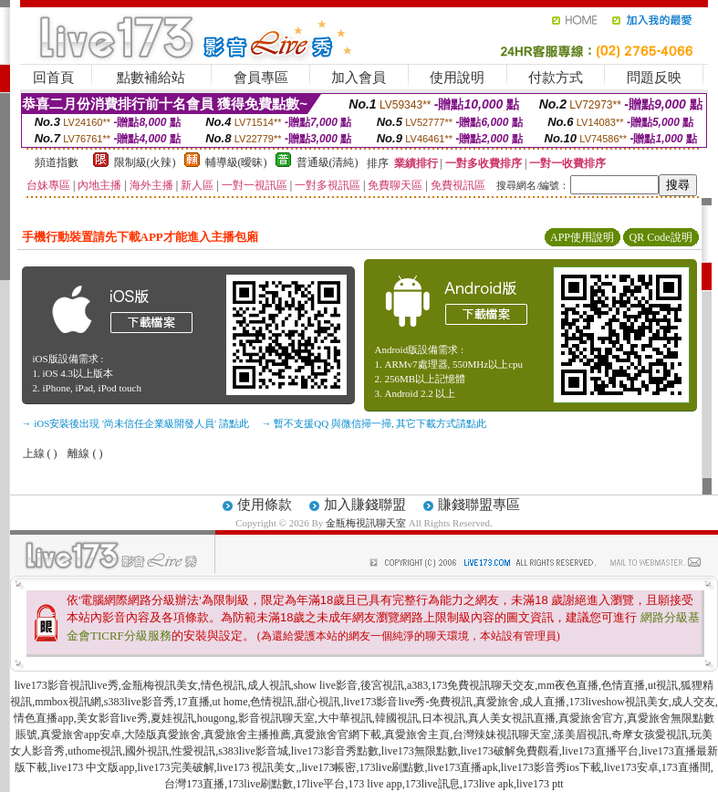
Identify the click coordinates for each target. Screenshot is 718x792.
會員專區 (261, 77)
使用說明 (457, 77)
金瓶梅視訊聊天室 (366, 522)
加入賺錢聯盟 (365, 504)
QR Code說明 (661, 237)
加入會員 (358, 77)
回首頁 (53, 77)
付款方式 (555, 77)
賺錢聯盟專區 (479, 504)
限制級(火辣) (145, 162)
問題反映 (654, 77)
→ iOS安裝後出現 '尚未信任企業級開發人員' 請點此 (135, 423)
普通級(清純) (328, 162)
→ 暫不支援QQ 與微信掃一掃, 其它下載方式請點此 (374, 423)
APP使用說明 (582, 237)
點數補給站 (151, 77)
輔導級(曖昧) (236, 162)
